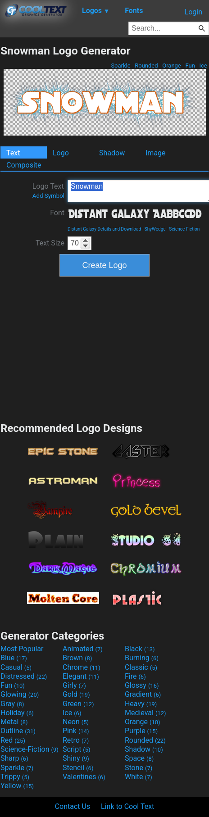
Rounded (146, 65)
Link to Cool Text (127, 806)
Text (13, 153)
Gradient (143, 694)
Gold (76, 694)
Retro (76, 740)
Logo (61, 153)
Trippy (14, 776)
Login (193, 12)
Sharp (14, 758)
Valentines (84, 776)
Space (139, 758)
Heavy (141, 703)
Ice (203, 65)
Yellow (17, 785)
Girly (74, 685)
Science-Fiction (184, 229)
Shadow (112, 153)
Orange (171, 65)
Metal (14, 721)
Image (155, 153)
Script (77, 749)
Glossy (142, 685)
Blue (13, 658)
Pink (76, 730)
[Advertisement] (104, 348)
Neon (76, 721)
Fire (135, 676)
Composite (23, 165)
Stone (138, 767)
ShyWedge (155, 229)
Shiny (76, 758)
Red (12, 740)
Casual (16, 667)
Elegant (81, 676)
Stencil (78, 767)
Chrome (81, 667)
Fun (190, 65)
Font (57, 213)
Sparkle (120, 65)
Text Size (50, 243)
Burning (142, 658)
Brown (77, 658)
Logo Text (48, 190)
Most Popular (22, 649)
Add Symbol (48, 195)
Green (78, 703)
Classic (141, 667)
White (138, 776)
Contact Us (73, 806)
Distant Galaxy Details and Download (104, 229)
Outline (18, 730)
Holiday (17, 712)
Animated (83, 649)
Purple (141, 730)
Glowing (19, 694)
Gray (12, 703)
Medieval (145, 712)
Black (140, 649)
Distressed (23, 676)
